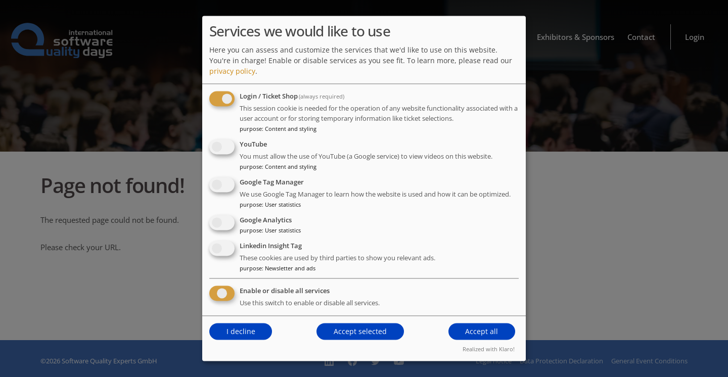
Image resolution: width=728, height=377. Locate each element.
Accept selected (360, 331)
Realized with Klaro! (489, 349)
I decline (240, 331)
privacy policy (232, 71)
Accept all (481, 331)
